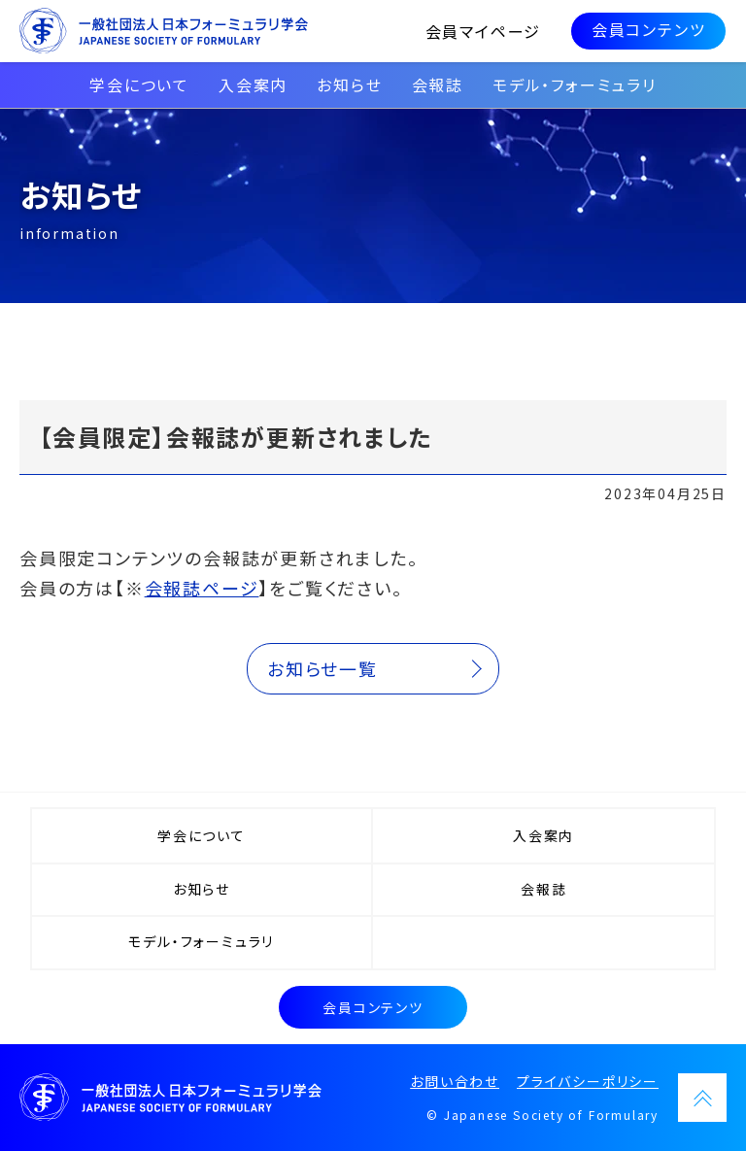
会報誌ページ (202, 587)
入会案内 (253, 84)
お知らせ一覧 (322, 668)
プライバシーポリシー (588, 1081)
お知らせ (349, 84)
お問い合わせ (454, 1081)
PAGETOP (702, 1097)
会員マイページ (484, 31)
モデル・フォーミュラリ (574, 84)
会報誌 (437, 84)
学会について (139, 84)
